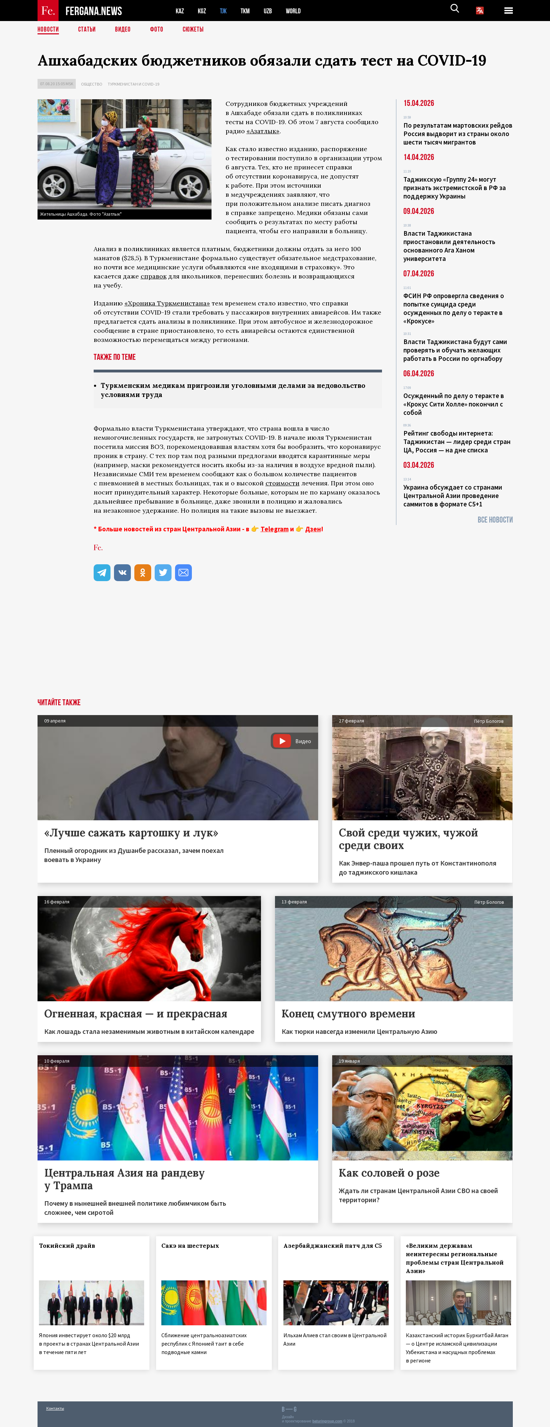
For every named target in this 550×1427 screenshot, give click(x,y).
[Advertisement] (275, 647)
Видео (125, 29)
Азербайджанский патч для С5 (325, 1251)
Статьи (88, 29)
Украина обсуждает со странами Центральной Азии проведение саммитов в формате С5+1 (452, 495)
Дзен (313, 529)
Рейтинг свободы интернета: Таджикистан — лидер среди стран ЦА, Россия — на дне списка (457, 441)
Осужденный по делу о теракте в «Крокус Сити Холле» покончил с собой (453, 404)
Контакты (55, 1406)
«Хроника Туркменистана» (167, 303)
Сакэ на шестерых (194, 1246)
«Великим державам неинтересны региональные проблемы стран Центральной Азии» (455, 1259)
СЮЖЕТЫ (197, 29)
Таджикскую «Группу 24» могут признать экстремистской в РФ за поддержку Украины (454, 187)
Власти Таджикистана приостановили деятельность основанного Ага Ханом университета (449, 246)
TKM (249, 10)
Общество (91, 84)
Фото (160, 29)
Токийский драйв (71, 1246)
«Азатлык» (263, 131)
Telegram (275, 529)
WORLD (299, 10)
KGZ (203, 10)
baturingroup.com (327, 1419)
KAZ (180, 10)
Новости (49, 29)
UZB (272, 10)
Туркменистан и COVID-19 (133, 84)
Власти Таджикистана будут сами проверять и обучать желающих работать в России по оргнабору (455, 350)
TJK (226, 10)
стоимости (283, 484)
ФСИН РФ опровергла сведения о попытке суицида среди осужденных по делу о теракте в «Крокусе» (453, 308)
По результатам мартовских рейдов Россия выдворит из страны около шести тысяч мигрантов (457, 133)
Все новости (495, 520)
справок (154, 276)
